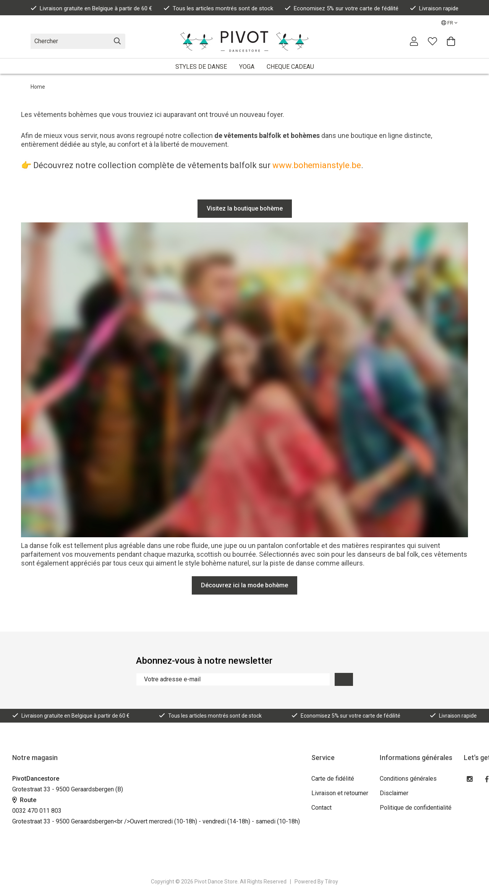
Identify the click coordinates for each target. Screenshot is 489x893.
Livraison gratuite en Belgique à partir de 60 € (91, 8)
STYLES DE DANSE (201, 66)
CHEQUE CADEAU (290, 66)
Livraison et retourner (339, 793)
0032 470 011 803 (37, 810)
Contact (321, 807)
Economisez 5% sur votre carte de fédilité (341, 8)
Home (38, 87)
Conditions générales (408, 778)
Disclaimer (394, 793)
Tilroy (331, 881)
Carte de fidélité (332, 778)
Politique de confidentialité (416, 807)
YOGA (246, 66)
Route (24, 800)
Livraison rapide (434, 8)
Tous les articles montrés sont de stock (218, 8)
